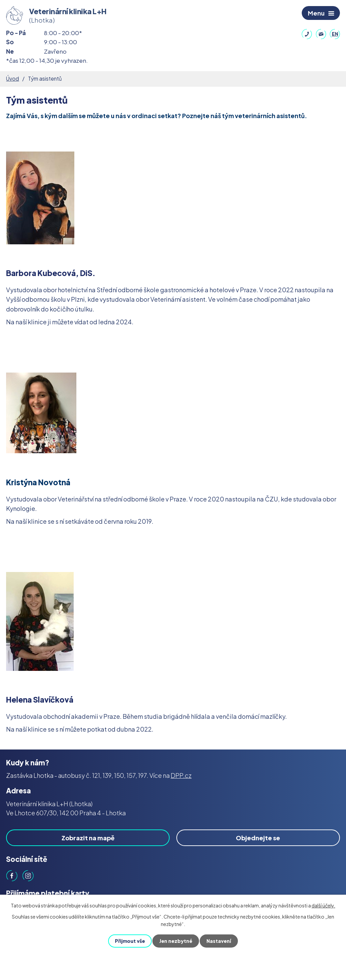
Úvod (12, 78)
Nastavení (218, 941)
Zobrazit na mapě (88, 838)
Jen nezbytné (175, 941)
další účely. (323, 905)
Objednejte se (258, 838)
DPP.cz (181, 775)
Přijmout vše (130, 941)
